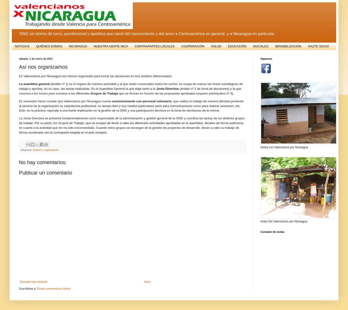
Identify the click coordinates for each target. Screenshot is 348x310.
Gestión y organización (46, 149)
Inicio (147, 281)
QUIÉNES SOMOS (49, 46)
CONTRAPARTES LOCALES (155, 46)
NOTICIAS (22, 46)
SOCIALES (260, 46)
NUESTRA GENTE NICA (111, 46)
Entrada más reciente (33, 281)
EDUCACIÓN (237, 46)
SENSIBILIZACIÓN (288, 46)
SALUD (216, 46)
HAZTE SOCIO (318, 46)
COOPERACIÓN (193, 46)
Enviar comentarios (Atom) (54, 288)
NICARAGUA (78, 46)
